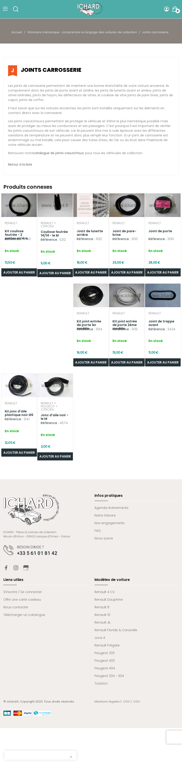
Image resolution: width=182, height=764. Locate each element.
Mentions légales (107, 701)
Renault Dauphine (108, 599)
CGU (136, 701)
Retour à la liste (20, 164)
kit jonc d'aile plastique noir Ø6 (19, 413)
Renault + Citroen (48, 224)
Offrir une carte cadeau (22, 599)
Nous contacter (15, 607)
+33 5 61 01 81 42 (37, 553)
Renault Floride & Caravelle (115, 630)
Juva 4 (99, 637)
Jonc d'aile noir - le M (54, 416)
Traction (101, 683)
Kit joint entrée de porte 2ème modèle (124, 325)
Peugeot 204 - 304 (109, 676)
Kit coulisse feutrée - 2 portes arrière (16, 234)
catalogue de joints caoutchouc (58, 153)
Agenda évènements (111, 508)
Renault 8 (101, 607)
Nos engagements (109, 523)
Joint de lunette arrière (90, 232)
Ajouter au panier (55, 273)
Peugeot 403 (104, 660)
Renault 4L (102, 622)
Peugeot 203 (104, 653)
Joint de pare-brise (124, 232)
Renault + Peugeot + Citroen (49, 406)
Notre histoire (105, 515)
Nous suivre (103, 538)
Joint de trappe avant (161, 323)
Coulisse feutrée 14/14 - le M (54, 233)
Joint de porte (160, 231)
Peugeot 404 (104, 668)
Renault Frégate (107, 645)
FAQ (97, 530)
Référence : (14, 239)
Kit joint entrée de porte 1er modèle (89, 325)
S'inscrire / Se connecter (22, 592)
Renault (11, 223)
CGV (126, 701)
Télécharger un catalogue (24, 615)
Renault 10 (102, 615)
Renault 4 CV (104, 592)
